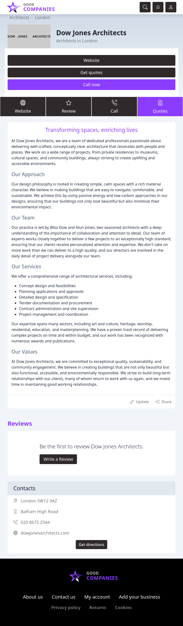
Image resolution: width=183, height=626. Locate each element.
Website (91, 60)
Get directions (91, 544)
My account (97, 597)
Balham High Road (39, 511)
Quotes (160, 106)
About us (33, 597)
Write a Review (58, 459)
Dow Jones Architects (91, 32)
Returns (97, 607)
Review (68, 106)
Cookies (123, 607)
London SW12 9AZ (39, 501)
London (43, 17)
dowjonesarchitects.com (45, 533)
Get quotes (92, 72)
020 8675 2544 (35, 522)
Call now (91, 84)
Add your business (139, 597)
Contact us (64, 597)
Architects (19, 17)
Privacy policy (66, 607)
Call (114, 106)
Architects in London (76, 41)
